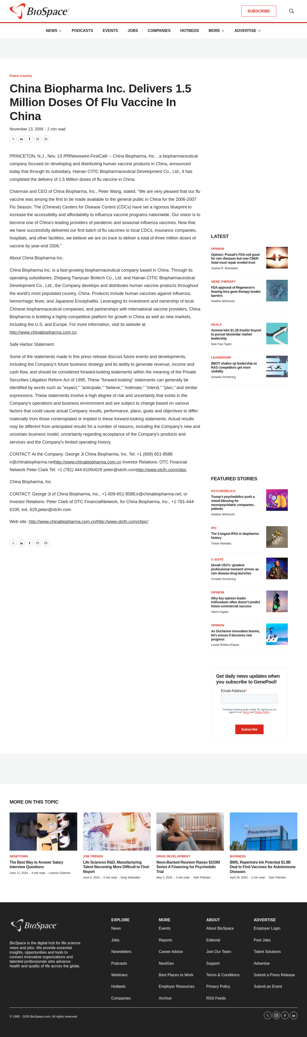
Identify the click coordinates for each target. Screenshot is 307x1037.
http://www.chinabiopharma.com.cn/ (63, 521)
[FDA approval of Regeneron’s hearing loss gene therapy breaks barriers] (277, 290)
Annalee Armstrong (223, 377)
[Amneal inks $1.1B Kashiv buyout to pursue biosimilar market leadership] (277, 333)
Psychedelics (223, 491)
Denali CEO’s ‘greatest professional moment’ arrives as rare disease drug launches (235, 569)
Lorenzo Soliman (59, 873)
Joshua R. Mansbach (224, 268)
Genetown (19, 856)
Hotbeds (189, 31)
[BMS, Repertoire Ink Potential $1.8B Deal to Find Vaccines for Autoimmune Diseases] (263, 831)
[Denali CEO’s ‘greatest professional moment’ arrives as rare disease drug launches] (277, 568)
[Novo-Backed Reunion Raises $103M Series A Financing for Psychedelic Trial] (190, 831)
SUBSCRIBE (259, 11)
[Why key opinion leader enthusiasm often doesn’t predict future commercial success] (277, 601)
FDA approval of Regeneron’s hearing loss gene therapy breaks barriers (236, 292)
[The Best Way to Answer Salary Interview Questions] (43, 831)
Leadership (221, 357)
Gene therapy (223, 281)
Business (238, 856)
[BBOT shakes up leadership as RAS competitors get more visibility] (277, 366)
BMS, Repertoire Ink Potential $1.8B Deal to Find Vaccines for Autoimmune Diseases (262, 866)
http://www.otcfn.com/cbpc (161, 469)
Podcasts (82, 31)
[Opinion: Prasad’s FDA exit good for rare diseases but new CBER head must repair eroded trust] (277, 257)
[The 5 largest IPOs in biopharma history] (277, 537)
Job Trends (93, 856)
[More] (60, 31)
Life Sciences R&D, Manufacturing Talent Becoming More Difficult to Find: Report (116, 866)
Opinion (217, 248)
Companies (159, 31)
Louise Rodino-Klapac (225, 645)
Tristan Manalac (221, 543)
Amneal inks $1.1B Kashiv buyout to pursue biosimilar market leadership (236, 334)
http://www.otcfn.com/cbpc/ (122, 521)
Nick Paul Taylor (221, 344)
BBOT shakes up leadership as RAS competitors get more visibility (234, 367)
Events (110, 31)
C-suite (217, 559)
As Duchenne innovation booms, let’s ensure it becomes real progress (235, 635)
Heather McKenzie (223, 301)
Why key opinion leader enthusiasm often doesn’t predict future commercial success (235, 602)
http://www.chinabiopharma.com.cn (43, 332)
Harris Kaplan (220, 612)
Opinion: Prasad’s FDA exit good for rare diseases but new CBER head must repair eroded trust (235, 259)
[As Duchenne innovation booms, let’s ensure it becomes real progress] (277, 634)
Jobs (133, 31)
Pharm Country (21, 76)
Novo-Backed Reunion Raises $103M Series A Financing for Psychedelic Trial (188, 866)
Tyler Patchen (202, 877)
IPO (213, 528)
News (51, 31)
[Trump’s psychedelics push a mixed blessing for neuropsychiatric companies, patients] (277, 500)
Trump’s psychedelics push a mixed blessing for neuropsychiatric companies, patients (232, 503)
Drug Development (173, 856)
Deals (216, 324)
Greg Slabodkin (130, 877)
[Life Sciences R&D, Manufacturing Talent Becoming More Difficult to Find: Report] (117, 831)
